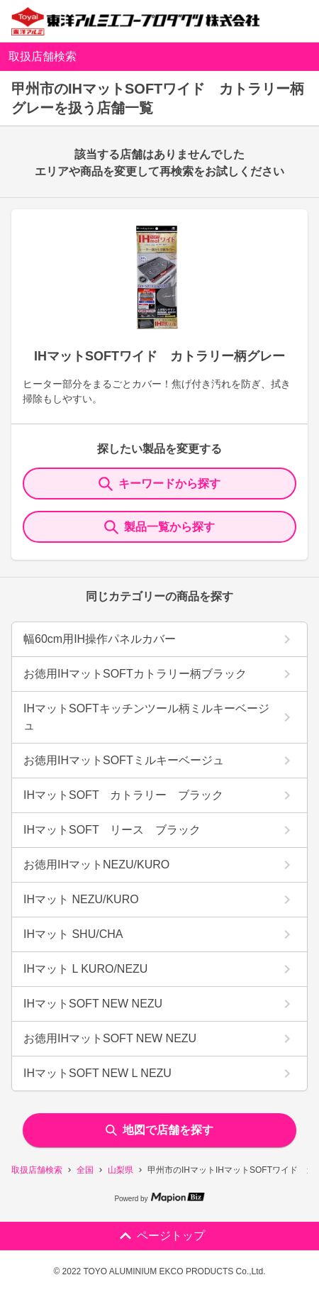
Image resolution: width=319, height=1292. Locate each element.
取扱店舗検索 (36, 1170)
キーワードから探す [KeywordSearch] (159, 484)
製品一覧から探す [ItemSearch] (159, 527)
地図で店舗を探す (159, 1130)
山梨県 (120, 1170)
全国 (85, 1170)
